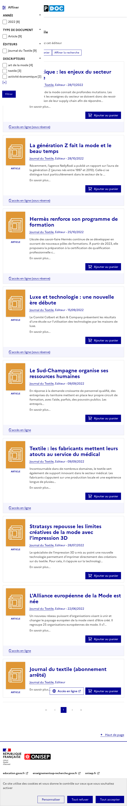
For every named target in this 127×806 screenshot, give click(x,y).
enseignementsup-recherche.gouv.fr (55, 773)
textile (13, 71)
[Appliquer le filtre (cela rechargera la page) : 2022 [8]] (14, 21)
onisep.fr (90, 773)
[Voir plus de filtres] (4, 82)
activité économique (23, 76)
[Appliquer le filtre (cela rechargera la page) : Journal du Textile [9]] (22, 50)
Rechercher (114, 4)
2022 (12, 22)
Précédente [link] (55, 710)
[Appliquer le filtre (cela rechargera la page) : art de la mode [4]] (20, 65)
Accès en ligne (67, 691)
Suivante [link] (72, 710)
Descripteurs (14, 59)
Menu (122, 4)
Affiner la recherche (66, 53)
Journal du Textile (20, 50)
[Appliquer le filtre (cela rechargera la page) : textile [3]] (14, 70)
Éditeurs (10, 44)
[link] (46, 710)
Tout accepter (110, 799)
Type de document (18, 30)
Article (13, 36)
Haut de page (114, 735)
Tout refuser (80, 799)
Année (8, 15)
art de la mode (18, 65)
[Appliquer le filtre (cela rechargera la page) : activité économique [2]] (24, 76)
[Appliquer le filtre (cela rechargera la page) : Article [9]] (15, 36)
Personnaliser (51, 799)
